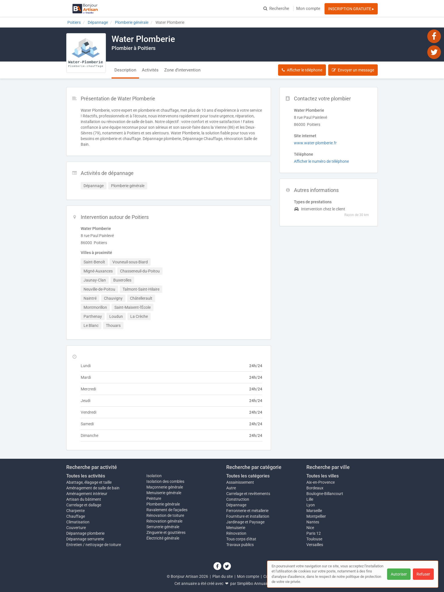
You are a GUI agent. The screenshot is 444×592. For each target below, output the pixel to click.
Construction (237, 499)
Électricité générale (162, 538)
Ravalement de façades (166, 510)
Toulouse (314, 539)
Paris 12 (313, 533)
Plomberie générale (163, 504)
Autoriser (399, 574)
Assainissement (240, 482)
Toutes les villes (322, 476)
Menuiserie (235, 527)
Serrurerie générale (162, 527)
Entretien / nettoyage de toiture (93, 544)
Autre (231, 488)
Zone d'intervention (182, 70)
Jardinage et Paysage (245, 522)
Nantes (312, 522)
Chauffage (75, 516)
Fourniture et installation (247, 516)
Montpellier (316, 516)
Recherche (276, 8)
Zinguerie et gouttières (165, 532)
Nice (310, 527)
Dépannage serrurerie (85, 539)
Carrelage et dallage (83, 505)
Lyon (310, 505)
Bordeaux (314, 488)
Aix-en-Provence (320, 482)
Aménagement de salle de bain (92, 488)
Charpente (75, 510)
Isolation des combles (165, 481)
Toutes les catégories (248, 476)
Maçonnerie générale (164, 487)
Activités (150, 70)
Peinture (153, 498)
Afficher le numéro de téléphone (321, 161)
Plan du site (222, 576)
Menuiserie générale (163, 492)
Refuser (423, 574)
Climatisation (77, 522)
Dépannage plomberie (85, 533)
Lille (309, 499)
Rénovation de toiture (165, 515)
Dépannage (236, 505)
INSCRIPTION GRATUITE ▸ (351, 9)
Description (125, 70)
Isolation (154, 475)
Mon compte (308, 8)
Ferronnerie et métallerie (247, 510)
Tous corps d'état (241, 539)
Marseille (314, 510)
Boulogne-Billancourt (324, 493)
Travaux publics (240, 544)
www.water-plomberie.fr (315, 143)
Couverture (76, 527)
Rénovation (236, 533)
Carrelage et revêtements (248, 493)
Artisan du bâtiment (83, 499)
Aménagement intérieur (86, 493)
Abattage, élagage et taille (89, 482)
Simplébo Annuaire (253, 583)
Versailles (314, 544)
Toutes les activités (85, 476)
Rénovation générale (164, 521)
